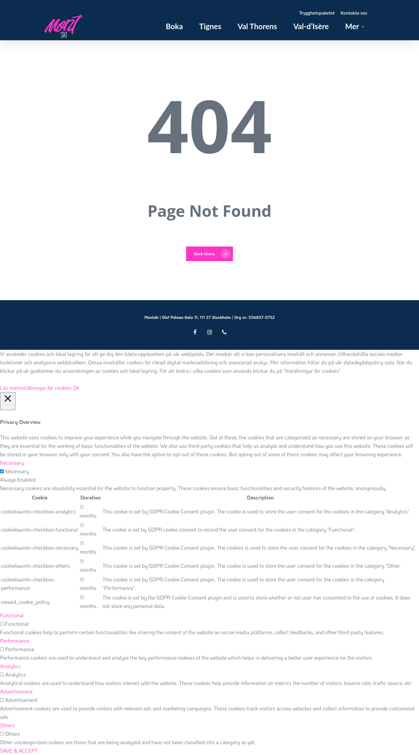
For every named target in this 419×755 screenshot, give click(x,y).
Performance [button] (14, 640)
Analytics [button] (10, 666)
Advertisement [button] (16, 691)
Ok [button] (76, 387)
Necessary (17, 471)
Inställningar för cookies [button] (45, 387)
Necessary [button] (12, 462)
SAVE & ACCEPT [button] (19, 750)
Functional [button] (12, 615)
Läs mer (9, 387)
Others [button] (7, 725)
